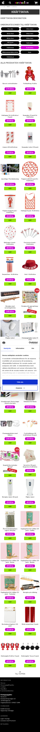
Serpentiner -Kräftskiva (10, 274)
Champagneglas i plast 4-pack (30, 338)
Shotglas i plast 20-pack (10, 497)
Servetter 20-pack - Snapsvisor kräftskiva (30, 466)
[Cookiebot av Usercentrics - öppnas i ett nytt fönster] (29, 343)
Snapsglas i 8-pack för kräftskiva (30, 116)
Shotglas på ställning (30, 592)
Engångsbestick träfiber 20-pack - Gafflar (30, 529)
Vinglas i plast (10, 338)
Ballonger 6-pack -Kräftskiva (10, 243)
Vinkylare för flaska (30, 401)
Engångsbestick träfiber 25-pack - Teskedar (10, 593)
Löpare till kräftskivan (10, 147)
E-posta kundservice (7, 691)
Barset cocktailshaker (10, 83)
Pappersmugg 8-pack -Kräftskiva (10, 211)
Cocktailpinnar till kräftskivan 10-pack (30, 434)
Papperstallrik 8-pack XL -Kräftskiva (30, 179)
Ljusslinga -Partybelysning (10, 179)
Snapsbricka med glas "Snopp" (10, 466)
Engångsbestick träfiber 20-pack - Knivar (10, 561)
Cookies (3, 687)
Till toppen (20, 673)
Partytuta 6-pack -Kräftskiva (30, 243)
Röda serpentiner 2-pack (30, 624)
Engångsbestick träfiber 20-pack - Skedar (30, 561)
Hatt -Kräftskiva (30, 274)
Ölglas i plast (30, 497)
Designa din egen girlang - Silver (30, 307)
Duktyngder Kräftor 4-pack (10, 656)
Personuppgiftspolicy (7, 685)
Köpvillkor (4, 689)
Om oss (3, 683)
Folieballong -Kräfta (30, 83)
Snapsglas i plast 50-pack (30, 147)
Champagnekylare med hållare (10, 434)
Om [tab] (33, 348)
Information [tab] (20, 348)
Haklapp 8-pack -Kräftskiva (30, 210)
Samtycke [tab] (7, 348)
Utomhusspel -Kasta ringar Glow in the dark (10, 402)
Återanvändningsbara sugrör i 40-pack (10, 529)
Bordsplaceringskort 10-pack (10, 625)
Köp (10, 93)
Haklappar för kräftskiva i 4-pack (10, 116)
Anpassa (20, 388)
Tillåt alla (20, 382)
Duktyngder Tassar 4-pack (30, 656)
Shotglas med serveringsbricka (10, 307)
